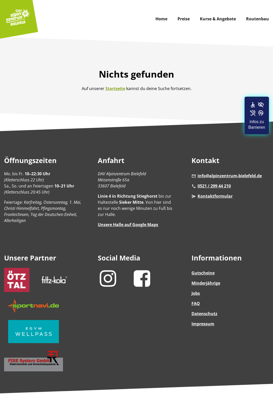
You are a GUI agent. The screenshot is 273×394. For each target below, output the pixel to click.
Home (161, 19)
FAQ (195, 303)
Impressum (202, 324)
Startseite (115, 88)
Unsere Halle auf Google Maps (128, 224)
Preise (184, 19)
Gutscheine (203, 273)
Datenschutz (204, 313)
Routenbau (257, 19)
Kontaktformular (212, 196)
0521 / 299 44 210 (211, 186)
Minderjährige (205, 283)
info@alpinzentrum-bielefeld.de (226, 176)
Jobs (195, 293)
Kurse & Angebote (218, 19)
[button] (257, 115)
